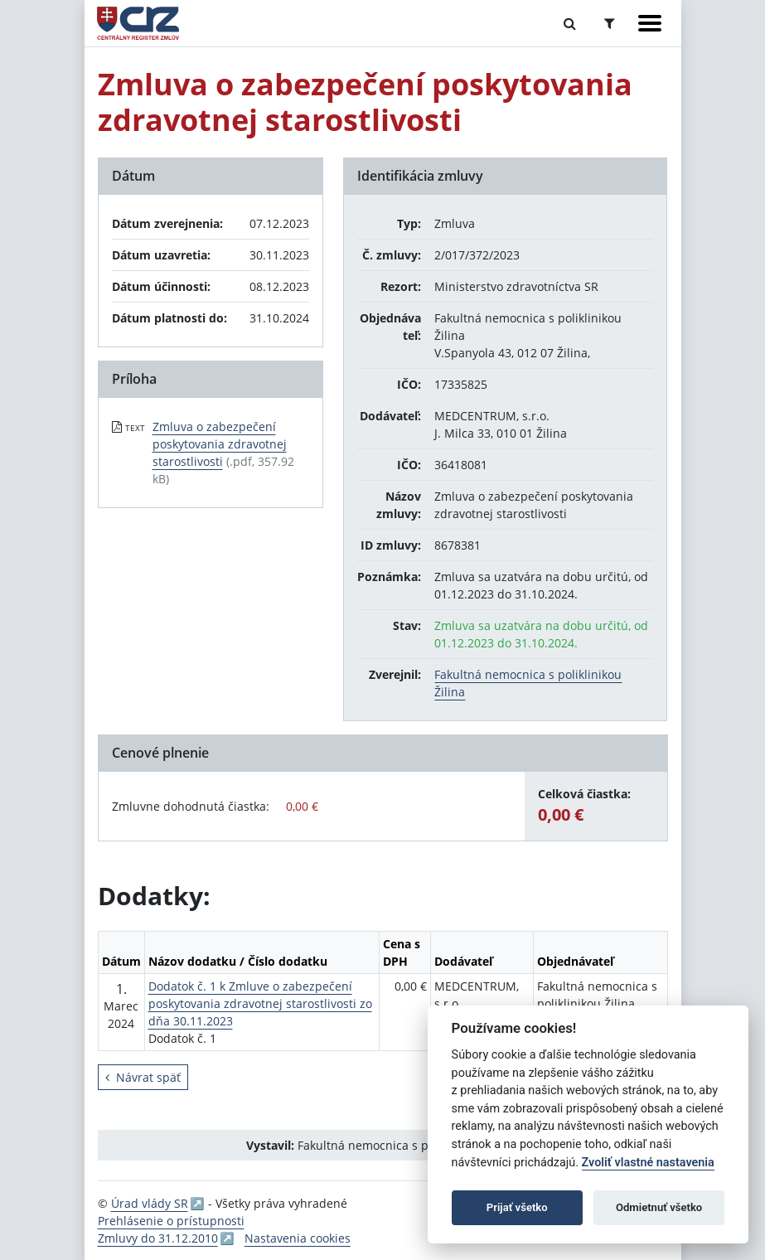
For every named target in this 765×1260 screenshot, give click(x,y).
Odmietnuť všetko (659, 1207)
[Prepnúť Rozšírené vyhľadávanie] (609, 23)
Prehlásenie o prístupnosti (171, 1220)
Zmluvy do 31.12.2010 (158, 1238)
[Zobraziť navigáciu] (649, 23)
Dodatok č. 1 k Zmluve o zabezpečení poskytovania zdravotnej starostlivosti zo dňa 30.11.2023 (260, 1003)
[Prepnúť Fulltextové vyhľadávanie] (570, 23)
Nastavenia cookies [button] (298, 1238)
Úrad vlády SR (149, 1203)
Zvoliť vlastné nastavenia (648, 1163)
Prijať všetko (517, 1207)
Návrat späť (143, 1077)
